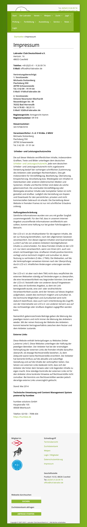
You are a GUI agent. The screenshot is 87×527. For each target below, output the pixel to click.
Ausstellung (45, 22)
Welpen (48, 15)
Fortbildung (30, 22)
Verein (38, 15)
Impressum (49, 463)
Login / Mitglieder (51, 455)
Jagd (68, 15)
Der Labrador (25, 15)
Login (14, 28)
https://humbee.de (22, 416)
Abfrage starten (26, 515)
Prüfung (17, 22)
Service (57, 22)
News (68, 22)
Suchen (26, 501)
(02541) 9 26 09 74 (69, 8)
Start (14, 15)
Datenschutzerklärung (53, 459)
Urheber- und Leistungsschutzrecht (30, 163)
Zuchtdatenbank (51, 446)
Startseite (18, 36)
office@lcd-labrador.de (68, 11)
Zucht (59, 15)
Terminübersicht (51, 442)
